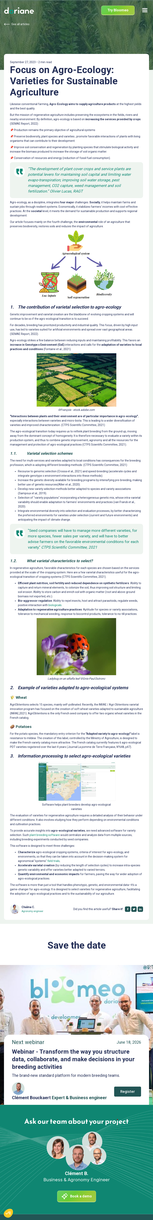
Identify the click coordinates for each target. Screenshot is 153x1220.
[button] (145, 10)
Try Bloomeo (117, 10)
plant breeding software (44, 835)
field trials (53, 861)
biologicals (55, 605)
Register (127, 1091)
